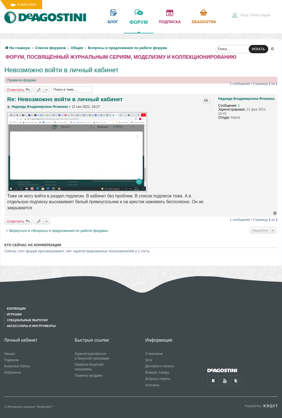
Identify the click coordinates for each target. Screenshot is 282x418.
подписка (170, 22)
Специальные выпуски (27, 320)
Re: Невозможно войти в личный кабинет (65, 99)
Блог (149, 360)
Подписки (11, 360)
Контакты (152, 385)
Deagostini (204, 22)
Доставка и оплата (159, 366)
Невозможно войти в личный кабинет (61, 70)
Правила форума (21, 80)
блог (113, 22)
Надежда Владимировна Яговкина (246, 99)
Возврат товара (157, 372)
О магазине (154, 354)
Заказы (9, 354)
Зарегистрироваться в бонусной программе (92, 356)
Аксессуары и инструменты (31, 326)
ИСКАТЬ (258, 49)
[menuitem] (251, 16)
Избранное (12, 372)
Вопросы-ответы (158, 379)
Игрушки (14, 314)
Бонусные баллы (17, 366)
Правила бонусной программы (89, 367)
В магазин (27, 5)
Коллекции (16, 308)
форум (138, 26)
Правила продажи (88, 375)
